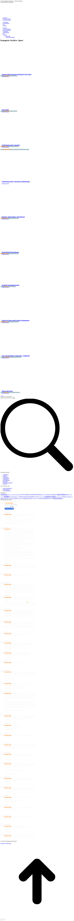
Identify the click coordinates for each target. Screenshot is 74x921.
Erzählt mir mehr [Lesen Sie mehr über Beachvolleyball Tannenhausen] (5, 254)
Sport (16, 75)
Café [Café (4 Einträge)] (22, 494)
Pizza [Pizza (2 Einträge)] (35, 496)
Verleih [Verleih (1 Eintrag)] (38, 498)
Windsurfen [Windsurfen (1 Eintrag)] (51, 498)
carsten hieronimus (8, 630)
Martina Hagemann (8, 640)
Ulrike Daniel (7, 775)
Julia (5, 690)
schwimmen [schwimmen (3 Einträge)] (64, 496)
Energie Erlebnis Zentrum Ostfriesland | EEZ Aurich (16, 74)
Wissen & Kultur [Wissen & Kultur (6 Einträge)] (57, 498)
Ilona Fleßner (7, 581)
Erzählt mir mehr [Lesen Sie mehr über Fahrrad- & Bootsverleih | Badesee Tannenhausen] (5, 322)
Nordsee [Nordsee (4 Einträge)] (32, 496)
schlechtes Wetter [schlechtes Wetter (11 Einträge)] (50, 496)
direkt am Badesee (7, 149)
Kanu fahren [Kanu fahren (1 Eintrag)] (70, 494)
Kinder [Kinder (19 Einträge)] (6, 496)
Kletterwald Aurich (7, 391)
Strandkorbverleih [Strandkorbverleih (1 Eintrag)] (20, 498)
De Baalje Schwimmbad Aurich (10, 285)
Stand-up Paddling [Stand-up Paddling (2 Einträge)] (14, 498)
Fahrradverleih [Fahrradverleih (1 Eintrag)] (44, 494)
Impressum (3, 843)
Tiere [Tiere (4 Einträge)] (30, 498)
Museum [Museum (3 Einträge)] (28, 496)
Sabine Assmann (8, 572)
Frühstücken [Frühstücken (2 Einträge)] (48, 494)
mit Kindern (12, 75)
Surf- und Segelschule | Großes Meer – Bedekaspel (16, 355)
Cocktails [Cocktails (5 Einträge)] (26, 494)
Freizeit (9, 146)
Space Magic (5, 109)
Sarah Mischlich (8, 751)
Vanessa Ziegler (7, 760)
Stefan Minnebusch (8, 832)
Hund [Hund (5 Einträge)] (67, 494)
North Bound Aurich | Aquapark (11, 145)
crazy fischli (7, 659)
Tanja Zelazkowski (8, 680)
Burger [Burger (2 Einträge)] (20, 494)
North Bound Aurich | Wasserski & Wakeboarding (16, 181)
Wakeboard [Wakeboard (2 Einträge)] (41, 498)
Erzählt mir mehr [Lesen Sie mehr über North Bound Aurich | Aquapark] (5, 147)
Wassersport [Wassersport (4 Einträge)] (46, 498)
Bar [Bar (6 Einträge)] (6, 494)
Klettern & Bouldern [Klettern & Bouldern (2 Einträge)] (13, 496)
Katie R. (6, 526)
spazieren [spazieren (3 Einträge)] (2, 498)
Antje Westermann (8, 619)
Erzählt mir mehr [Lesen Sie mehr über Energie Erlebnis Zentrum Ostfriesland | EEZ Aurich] (5, 76)
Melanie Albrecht (8, 732)
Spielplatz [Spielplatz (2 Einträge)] (6, 498)
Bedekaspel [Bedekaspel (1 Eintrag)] (9, 494)
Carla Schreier (7, 794)
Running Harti (7, 562)
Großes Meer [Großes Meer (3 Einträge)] (54, 494)
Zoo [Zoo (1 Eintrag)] (62, 498)
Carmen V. (6, 741)
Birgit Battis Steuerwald (9, 650)
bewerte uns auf (9, 508)
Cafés (2, 149)
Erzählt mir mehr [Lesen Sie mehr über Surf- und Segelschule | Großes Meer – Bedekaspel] (5, 357)
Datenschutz (8, 843)
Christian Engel (7, 511)
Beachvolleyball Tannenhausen (10, 252)
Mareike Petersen (8, 713)
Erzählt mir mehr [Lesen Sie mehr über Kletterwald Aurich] (5, 393)
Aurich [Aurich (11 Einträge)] (3, 494)
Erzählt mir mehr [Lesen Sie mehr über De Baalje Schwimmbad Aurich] (5, 287)
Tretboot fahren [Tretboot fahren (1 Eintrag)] (34, 498)
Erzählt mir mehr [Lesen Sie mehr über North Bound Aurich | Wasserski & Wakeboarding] (5, 183)
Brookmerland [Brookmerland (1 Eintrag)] (16, 494)
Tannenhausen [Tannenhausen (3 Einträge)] (26, 498)
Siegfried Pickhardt (8, 823)
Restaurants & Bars (23, 149)
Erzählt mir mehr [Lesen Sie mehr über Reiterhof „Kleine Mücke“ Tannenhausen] (5, 218)
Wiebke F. (6, 813)
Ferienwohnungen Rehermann (12, 501)
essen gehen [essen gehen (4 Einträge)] (32, 494)
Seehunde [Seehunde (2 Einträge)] (69, 496)
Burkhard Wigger (8, 722)
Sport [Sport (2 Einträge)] (10, 498)
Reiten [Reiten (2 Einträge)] (38, 496)
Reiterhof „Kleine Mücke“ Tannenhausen (13, 217)
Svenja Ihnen (7, 594)
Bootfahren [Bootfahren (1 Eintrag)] (12, 494)
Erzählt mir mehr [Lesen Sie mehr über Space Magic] (5, 111)
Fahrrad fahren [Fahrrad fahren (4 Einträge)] (38, 494)
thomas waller (7, 669)
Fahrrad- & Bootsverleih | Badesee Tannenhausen (15, 320)
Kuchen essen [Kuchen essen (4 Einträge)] (22, 496)
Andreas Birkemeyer (9, 784)
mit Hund (12, 357)
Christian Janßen (8, 607)
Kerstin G (6, 804)
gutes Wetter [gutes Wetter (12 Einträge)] (61, 494)
